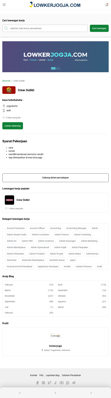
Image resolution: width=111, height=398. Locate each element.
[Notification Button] (106, 4)
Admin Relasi (74, 253)
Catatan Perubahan (71, 375)
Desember (82, 290)
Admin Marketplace (16, 247)
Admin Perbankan (15, 253)
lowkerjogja (55, 345)
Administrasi (92, 253)
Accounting (55, 228)
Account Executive (16, 228)
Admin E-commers (40, 234)
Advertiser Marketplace (33, 260)
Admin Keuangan (67, 241)
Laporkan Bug (52, 375)
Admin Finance (61, 234)
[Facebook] (37, 383)
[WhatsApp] (68, 383)
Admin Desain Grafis (16, 234)
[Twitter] (49, 383)
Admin (95, 228)
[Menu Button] (4, 4)
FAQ (41, 375)
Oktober (82, 296)
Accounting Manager (76, 228)
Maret (29, 290)
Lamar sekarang (13, 126)
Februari (29, 284)
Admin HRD (27, 241)
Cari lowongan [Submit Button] (99, 28)
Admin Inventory (46, 241)
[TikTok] (55, 383)
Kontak (33, 375)
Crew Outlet (22, 199)
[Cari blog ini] (45, 28)
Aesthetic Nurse (57, 260)
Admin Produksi (37, 253)
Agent (73, 260)
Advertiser (12, 260)
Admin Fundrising (82, 234)
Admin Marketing (89, 241)
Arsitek (67, 266)
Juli (29, 307)
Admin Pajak (60, 247)
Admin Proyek (56, 253)
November (29, 296)
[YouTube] (61, 383)
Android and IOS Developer (19, 266)
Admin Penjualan (80, 247)
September (29, 301)
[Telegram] (74, 383)
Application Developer (48, 266)
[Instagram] (43, 383)
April (82, 284)
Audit (99, 266)
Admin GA (11, 241)
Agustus (82, 301)
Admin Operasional (40, 247)
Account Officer (37, 228)
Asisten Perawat (84, 266)
